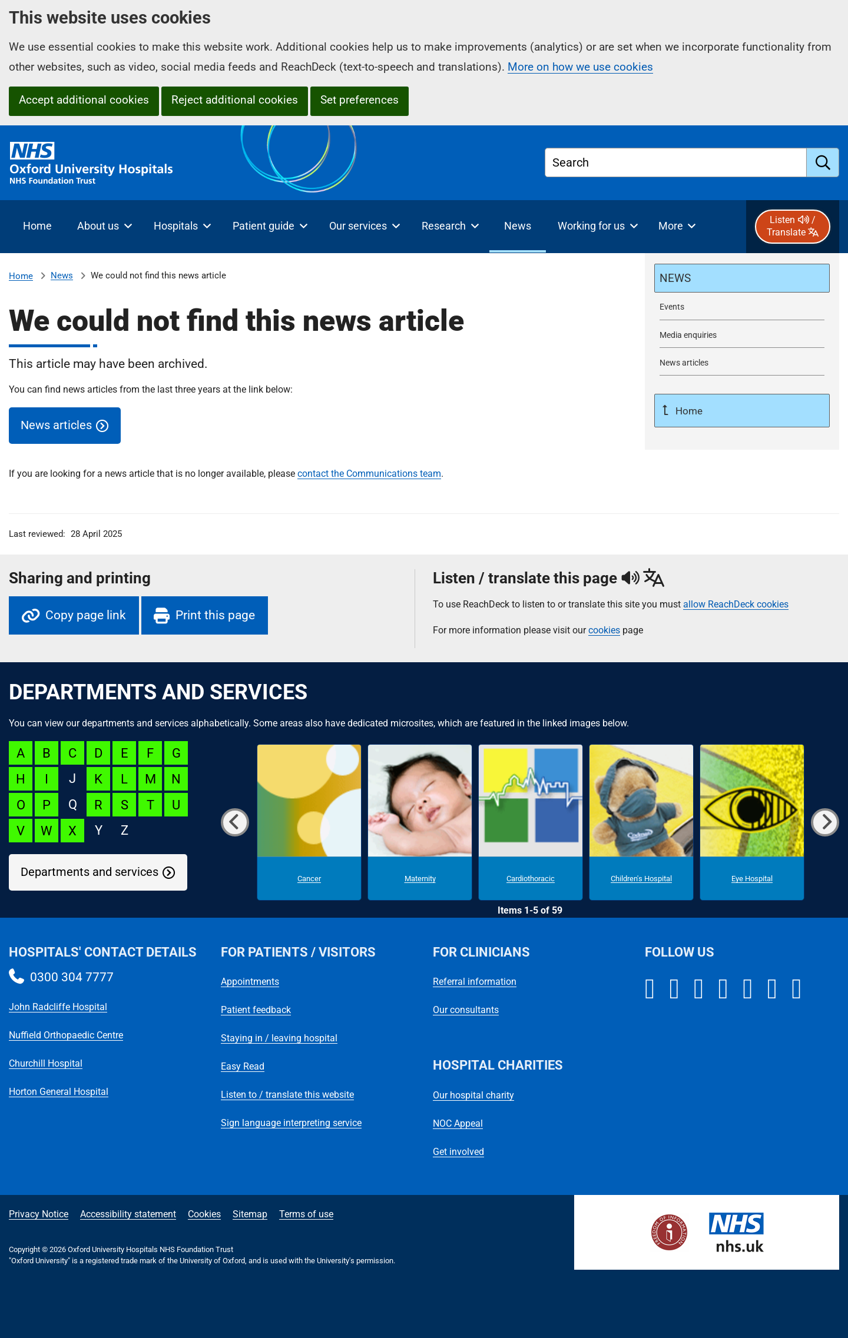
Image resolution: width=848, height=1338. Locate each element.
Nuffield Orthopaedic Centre (66, 1035)
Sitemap (250, 1214)
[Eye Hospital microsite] (752, 822)
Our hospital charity (473, 1095)
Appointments (250, 981)
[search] (823, 162)
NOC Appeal (458, 1123)
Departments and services (89, 872)
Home (21, 276)
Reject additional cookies (234, 100)
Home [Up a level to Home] (688, 411)
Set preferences (359, 100)
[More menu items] (676, 227)
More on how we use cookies (580, 67)
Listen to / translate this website (287, 1094)
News (62, 275)
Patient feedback (256, 1009)
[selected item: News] (517, 227)
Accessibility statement (128, 1214)
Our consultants (466, 1009)
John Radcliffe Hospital (58, 1006)
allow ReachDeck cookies (736, 604)
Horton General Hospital (58, 1091)
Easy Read (242, 1066)
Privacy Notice (38, 1214)
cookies (604, 630)
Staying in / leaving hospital (279, 1038)
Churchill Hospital (45, 1063)
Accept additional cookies (84, 100)
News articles (56, 425)
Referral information (474, 981)
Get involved (458, 1151)
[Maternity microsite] (419, 822)
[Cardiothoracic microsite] (530, 822)
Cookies (204, 1214)
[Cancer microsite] (309, 822)
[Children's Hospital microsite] (641, 822)
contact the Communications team (369, 473)
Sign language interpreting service (291, 1122)
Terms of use (306, 1214)
